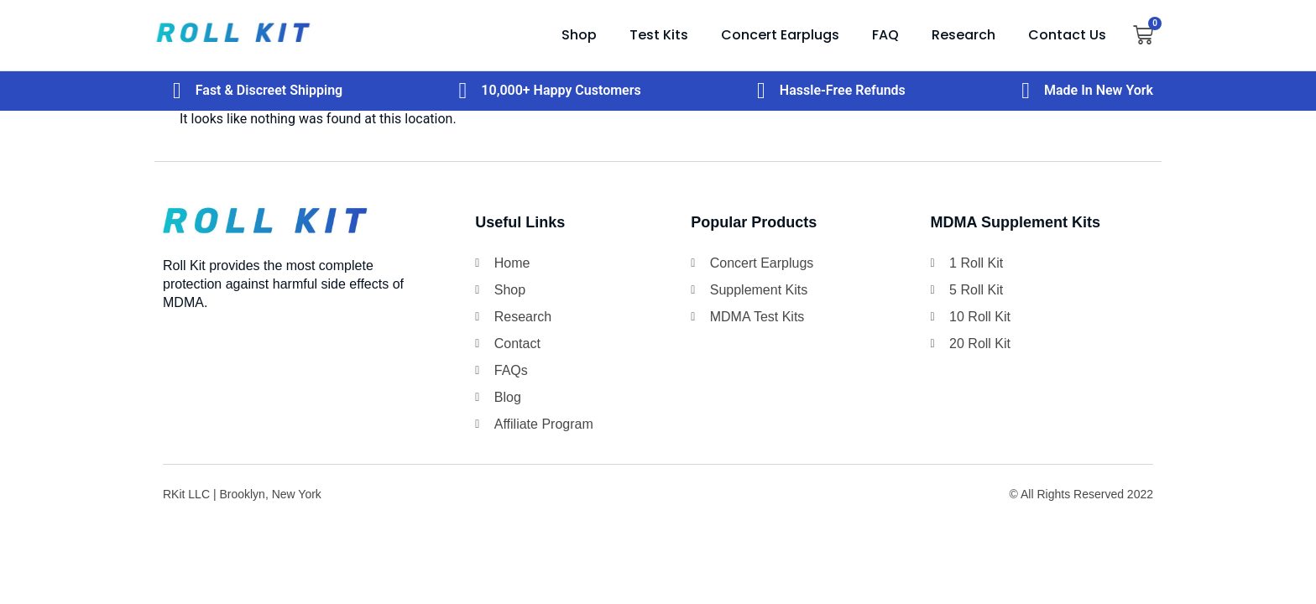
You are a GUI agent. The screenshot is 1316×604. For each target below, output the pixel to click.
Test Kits (658, 34)
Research (963, 34)
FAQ (885, 34)
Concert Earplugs (780, 34)
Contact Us (1067, 34)
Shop (579, 34)
